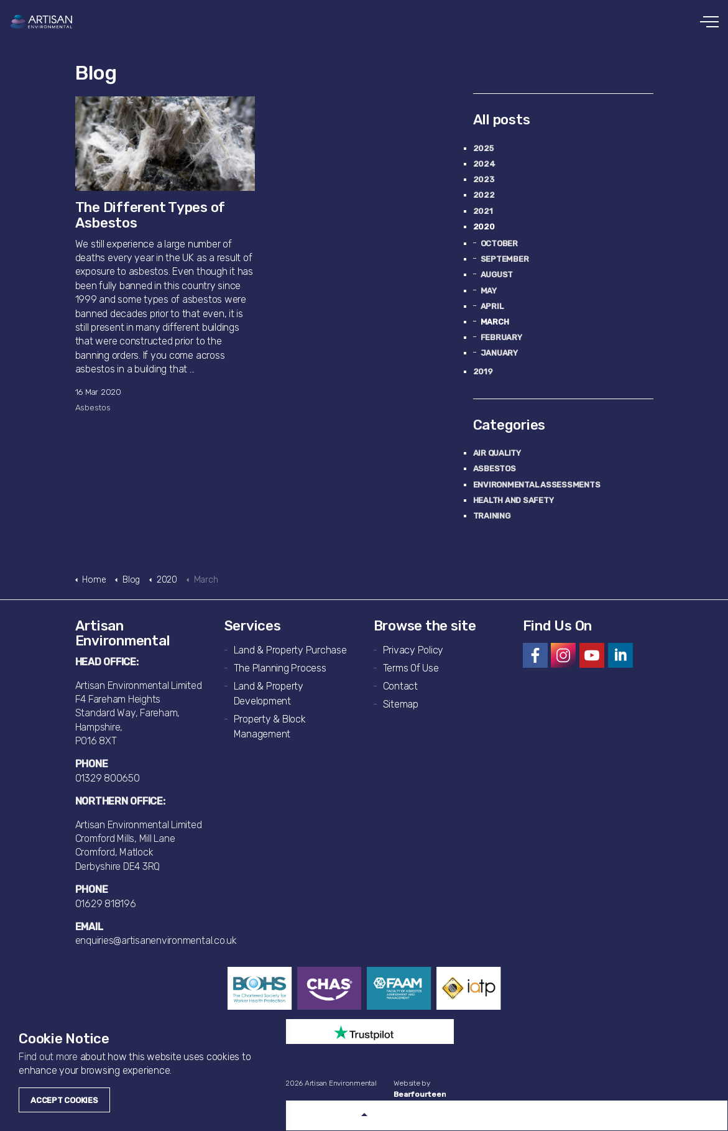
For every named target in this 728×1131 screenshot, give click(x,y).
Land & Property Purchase (290, 650)
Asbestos (93, 407)
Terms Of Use (411, 668)
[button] (364, 1115)
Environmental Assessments (537, 484)
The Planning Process (280, 668)
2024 (484, 163)
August (497, 274)
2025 (483, 148)
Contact (400, 686)
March (495, 321)
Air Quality (497, 453)
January (499, 353)
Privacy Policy (413, 650)
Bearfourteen (420, 1094)
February (501, 337)
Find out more (48, 1057)
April (492, 306)
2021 (483, 211)
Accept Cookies (64, 1100)
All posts (501, 119)
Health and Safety (513, 500)
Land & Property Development (268, 693)
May (489, 290)
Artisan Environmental (42, 21)
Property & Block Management (270, 726)
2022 (484, 195)
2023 (483, 179)
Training (491, 515)
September (505, 259)
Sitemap (400, 704)
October (499, 243)
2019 (483, 371)
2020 (484, 226)
